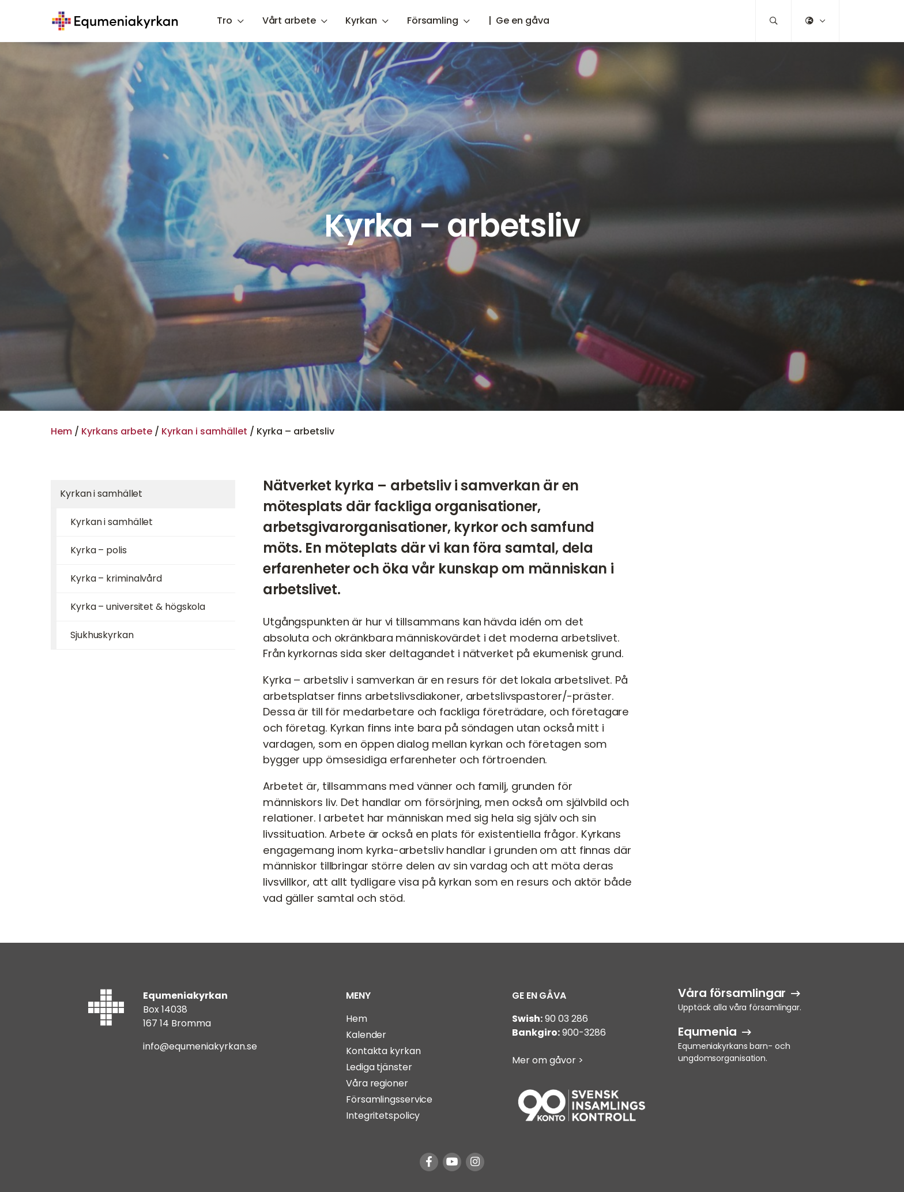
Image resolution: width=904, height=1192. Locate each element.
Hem (61, 431)
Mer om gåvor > (547, 1060)
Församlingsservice (389, 1099)
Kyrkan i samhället (204, 431)
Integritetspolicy (383, 1115)
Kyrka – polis (98, 550)
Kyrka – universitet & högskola (137, 606)
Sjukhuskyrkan (102, 635)
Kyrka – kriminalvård (116, 578)
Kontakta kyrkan (383, 1051)
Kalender (366, 1034)
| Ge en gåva (518, 20)
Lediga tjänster (379, 1067)
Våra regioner (377, 1083)
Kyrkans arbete (116, 431)
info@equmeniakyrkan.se (200, 1046)
